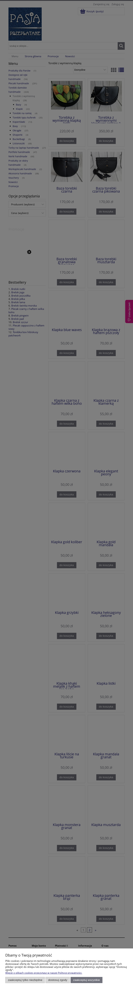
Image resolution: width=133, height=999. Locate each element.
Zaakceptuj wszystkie (86, 980)
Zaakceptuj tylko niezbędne (25, 980)
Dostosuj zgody (57, 980)
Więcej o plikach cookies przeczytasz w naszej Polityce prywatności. (43, 972)
